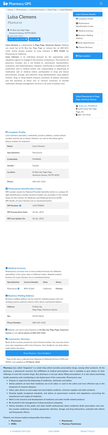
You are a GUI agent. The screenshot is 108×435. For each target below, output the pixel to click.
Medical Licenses (84, 31)
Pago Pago (52, 9)
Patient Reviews (84, 47)
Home (10, 9)
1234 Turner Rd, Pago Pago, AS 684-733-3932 (87, 110)
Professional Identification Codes (85, 24)
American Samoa (37, 9)
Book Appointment (85, 43)
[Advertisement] (37, 107)
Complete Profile (84, 19)
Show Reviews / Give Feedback (37, 353)
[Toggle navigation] (101, 3)
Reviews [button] (34, 39)
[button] (20, 205)
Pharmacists (21, 9)
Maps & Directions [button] (18, 39)
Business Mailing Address (84, 36)
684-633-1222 (16, 36)
